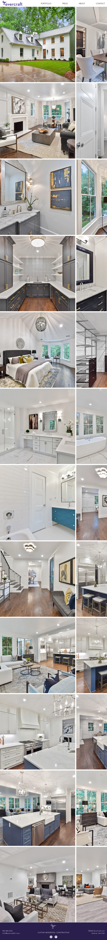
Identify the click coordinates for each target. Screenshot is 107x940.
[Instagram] (51, 937)
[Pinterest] (56, 937)
